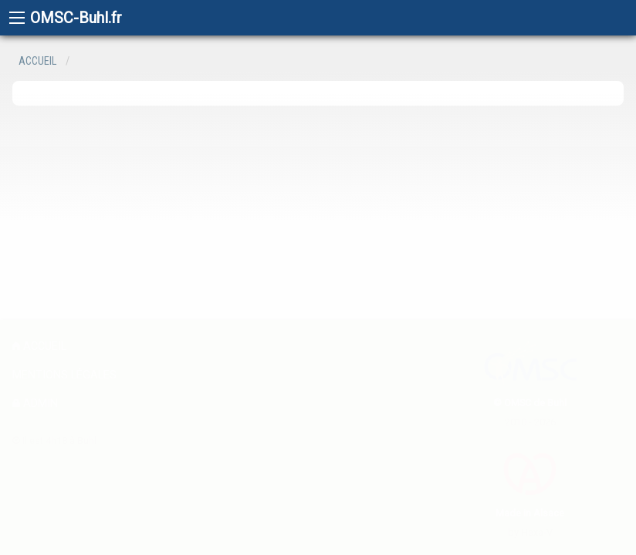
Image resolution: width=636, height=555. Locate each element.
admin (35, 403)
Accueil (37, 61)
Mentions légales (64, 375)
